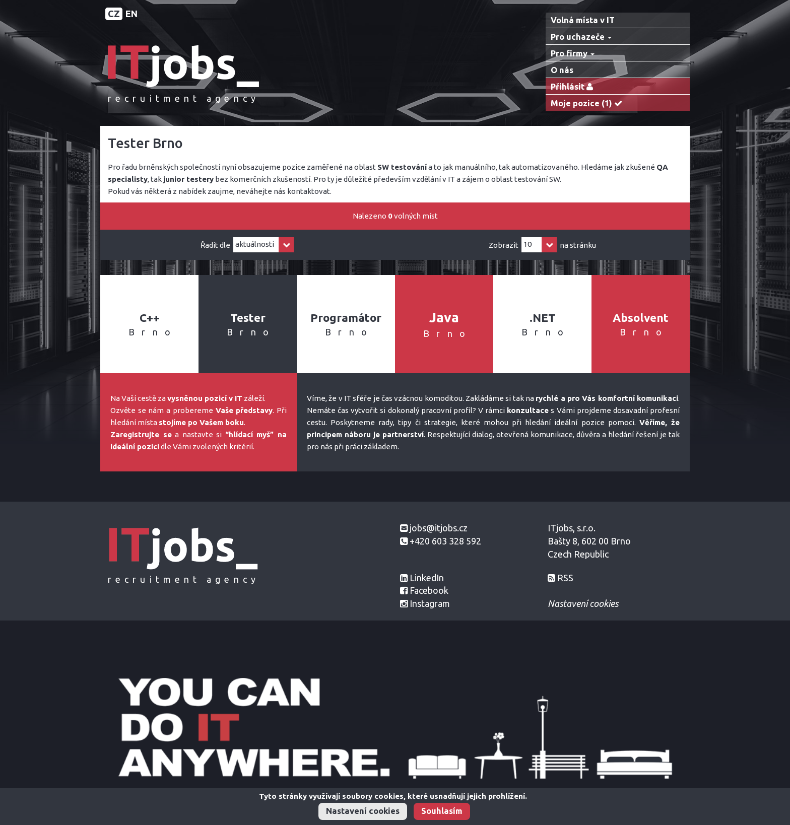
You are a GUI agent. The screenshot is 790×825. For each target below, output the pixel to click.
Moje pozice (589, 103)
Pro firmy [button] (573, 53)
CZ (114, 14)
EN (131, 14)
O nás (562, 70)
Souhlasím (442, 810)
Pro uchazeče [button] (581, 36)
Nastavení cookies (363, 810)
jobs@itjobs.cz (439, 528)
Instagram (430, 603)
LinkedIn (427, 578)
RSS (565, 578)
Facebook (429, 590)
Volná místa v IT (583, 20)
